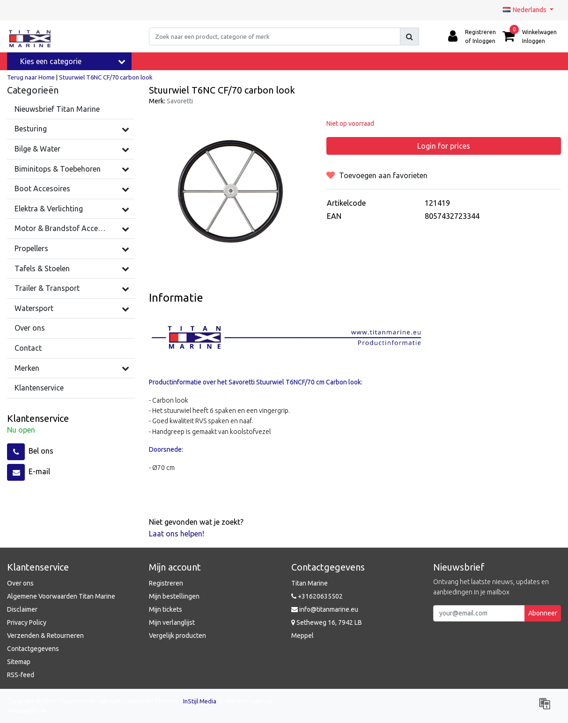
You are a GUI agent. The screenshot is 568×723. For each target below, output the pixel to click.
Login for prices (443, 146)
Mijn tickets (165, 609)
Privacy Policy (26, 622)
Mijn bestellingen (174, 596)
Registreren (166, 583)
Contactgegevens (33, 648)
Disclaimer (22, 609)
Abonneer (542, 613)
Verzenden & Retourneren (45, 635)
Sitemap (18, 661)
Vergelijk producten (177, 635)
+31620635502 (317, 596)
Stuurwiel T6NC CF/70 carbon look (106, 77)
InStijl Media (199, 701)
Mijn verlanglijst (172, 622)
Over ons (20, 583)
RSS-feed (20, 675)
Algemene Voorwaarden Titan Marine (61, 596)
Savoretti (180, 101)
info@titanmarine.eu (324, 609)
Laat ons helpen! (176, 533)
